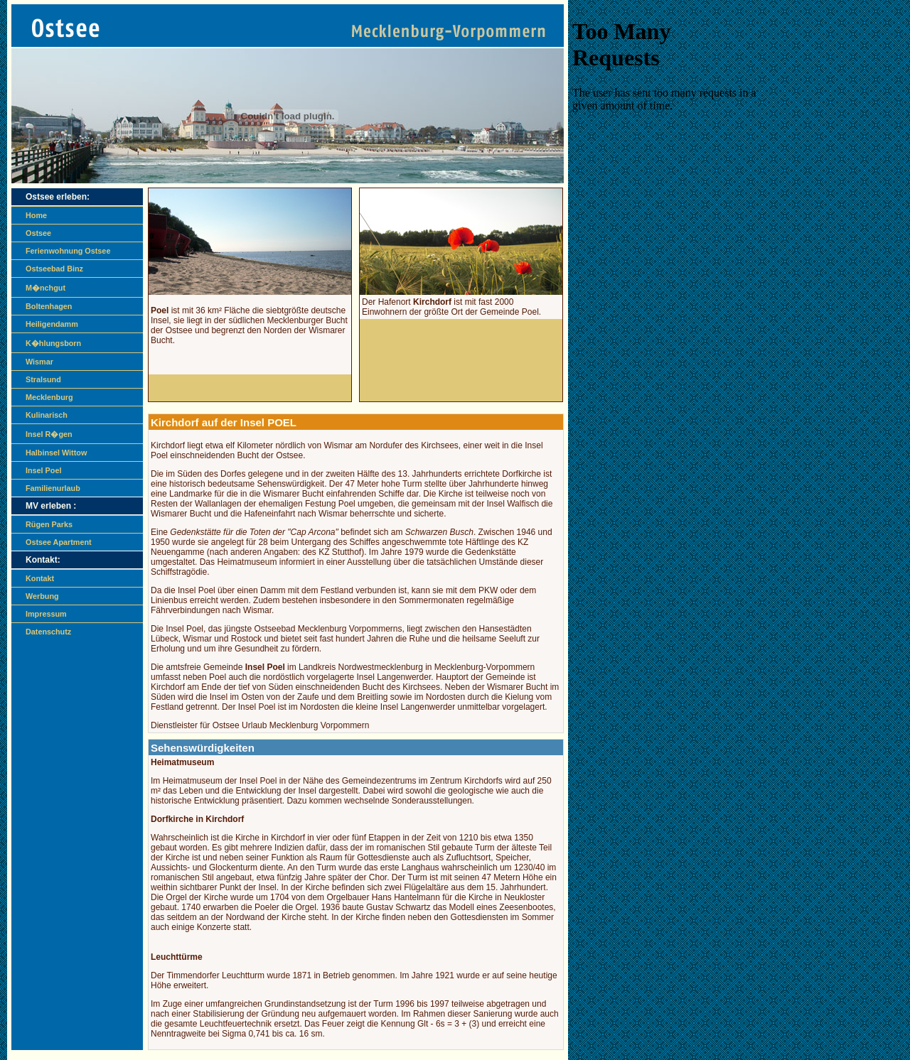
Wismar (39, 361)
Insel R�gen (49, 434)
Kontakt (40, 578)
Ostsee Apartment (59, 542)
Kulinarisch (47, 415)
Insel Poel (43, 470)
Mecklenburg (49, 397)
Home (36, 215)
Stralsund (43, 379)
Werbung (42, 596)
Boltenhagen (49, 306)
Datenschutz (48, 631)
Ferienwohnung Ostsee (68, 251)
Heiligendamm (52, 324)
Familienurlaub (53, 488)
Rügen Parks (49, 524)
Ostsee (38, 233)
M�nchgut (45, 287)
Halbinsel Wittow (56, 452)
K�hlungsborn (53, 343)
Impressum (46, 614)
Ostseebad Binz (54, 268)
